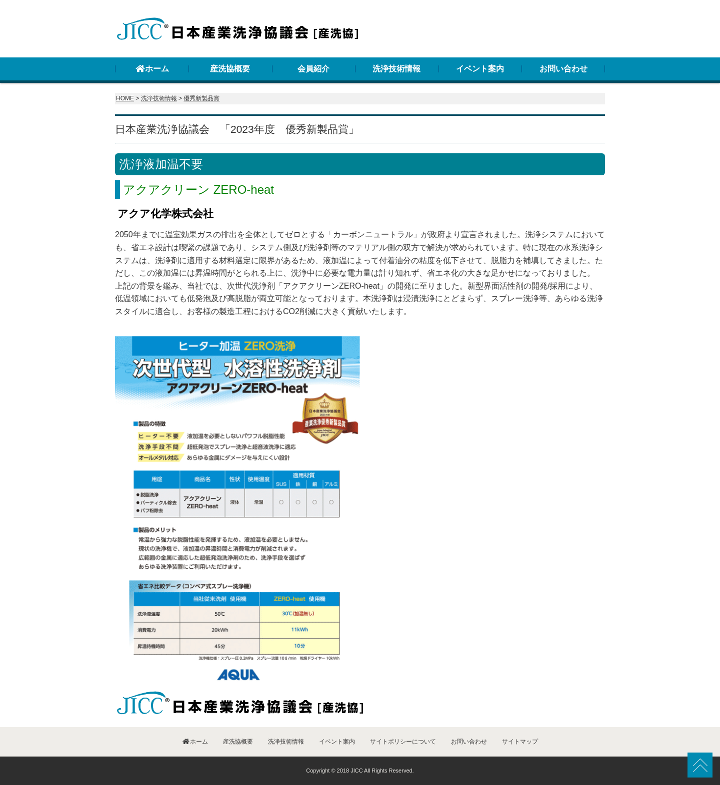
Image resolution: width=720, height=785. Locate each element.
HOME (125, 98)
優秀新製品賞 (202, 98)
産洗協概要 (230, 68)
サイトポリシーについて (403, 741)
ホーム (152, 68)
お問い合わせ (564, 68)
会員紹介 (314, 68)
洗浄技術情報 (396, 68)
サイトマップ (520, 741)
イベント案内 (480, 68)
